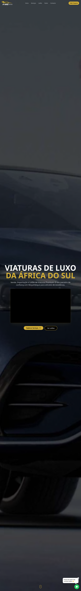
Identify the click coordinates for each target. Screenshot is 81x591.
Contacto (53, 3)
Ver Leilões (51, 328)
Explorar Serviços (33, 328)
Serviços (33, 3)
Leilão (40, 3)
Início (27, 3)
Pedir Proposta (74, 3)
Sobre (46, 3)
